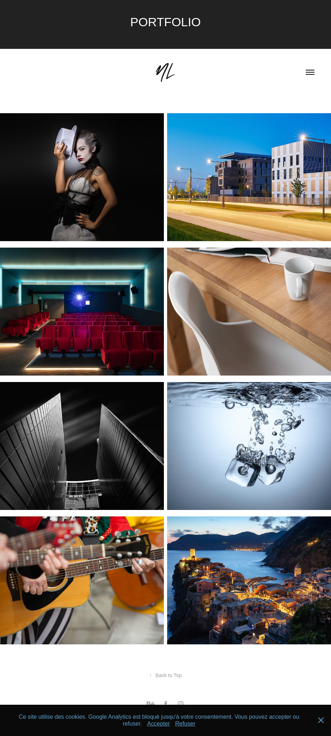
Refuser (185, 724)
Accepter (158, 724)
